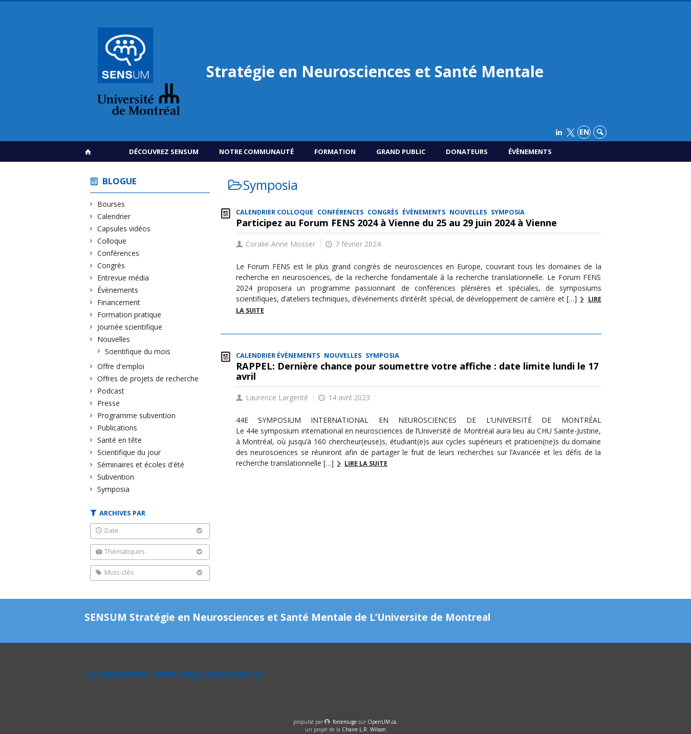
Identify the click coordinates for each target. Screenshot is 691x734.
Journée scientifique (130, 327)
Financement (119, 302)
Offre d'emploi (121, 366)
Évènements (530, 151)
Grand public (400, 151)
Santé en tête (120, 440)
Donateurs (467, 151)
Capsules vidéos (124, 228)
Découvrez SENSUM (164, 151)
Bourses (111, 204)
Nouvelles (114, 339)
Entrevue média (123, 278)
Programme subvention (137, 415)
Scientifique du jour (129, 452)
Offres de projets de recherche (148, 378)
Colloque (112, 241)
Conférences (118, 253)
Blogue (119, 181)
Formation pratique (129, 314)
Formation (335, 151)
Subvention (116, 477)
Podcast (111, 391)
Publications (117, 428)
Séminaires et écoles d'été (141, 464)
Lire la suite (365, 463)
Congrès (111, 265)
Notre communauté (256, 151)
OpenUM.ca (382, 721)
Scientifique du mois (137, 351)
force (345, 721)
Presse (109, 403)
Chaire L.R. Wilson (364, 729)
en (584, 132)
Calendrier (114, 216)
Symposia (113, 489)
